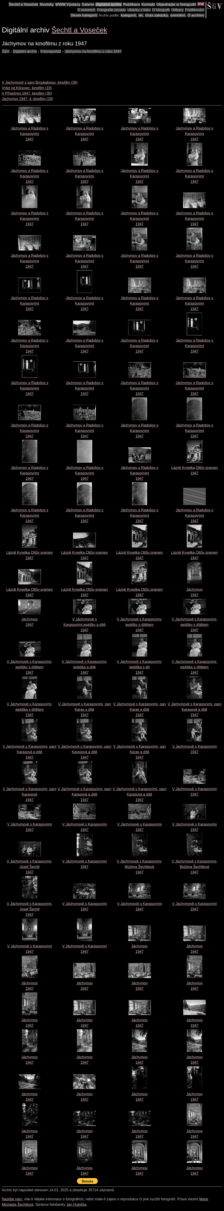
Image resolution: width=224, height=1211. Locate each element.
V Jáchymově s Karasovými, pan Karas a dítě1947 (139, 709)
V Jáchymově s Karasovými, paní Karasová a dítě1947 (195, 709)
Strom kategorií (84, 15)
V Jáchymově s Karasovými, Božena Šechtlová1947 (139, 866)
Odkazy (177, 10)
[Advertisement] (84, 64)
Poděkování (194, 10)
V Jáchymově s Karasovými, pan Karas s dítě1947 (84, 709)
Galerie (88, 4)
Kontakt (148, 4)
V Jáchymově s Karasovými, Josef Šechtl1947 (29, 866)
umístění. (178, 15)
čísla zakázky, (157, 15)
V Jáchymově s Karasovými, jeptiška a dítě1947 (84, 667)
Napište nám (12, 1199)
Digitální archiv (109, 4)
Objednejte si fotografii (176, 4)
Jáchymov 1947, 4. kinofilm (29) (27, 99)
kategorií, (129, 15)
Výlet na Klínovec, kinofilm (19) (27, 88)
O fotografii (161, 10)
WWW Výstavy (67, 4)
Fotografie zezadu (111, 10)
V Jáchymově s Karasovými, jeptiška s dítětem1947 (194, 667)
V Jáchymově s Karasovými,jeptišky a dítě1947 (84, 624)
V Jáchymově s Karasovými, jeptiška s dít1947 (139, 667)
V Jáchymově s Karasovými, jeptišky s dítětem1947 (139, 624)
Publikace (131, 4)
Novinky (47, 4)
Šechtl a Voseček (23, 4)
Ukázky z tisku (138, 10)
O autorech (86, 10)
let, (141, 15)
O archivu (195, 15)
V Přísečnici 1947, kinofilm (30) (27, 93)
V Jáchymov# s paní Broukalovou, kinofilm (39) (39, 82)
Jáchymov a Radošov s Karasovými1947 (29, 133)
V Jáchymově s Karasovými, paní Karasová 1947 (30, 794)
